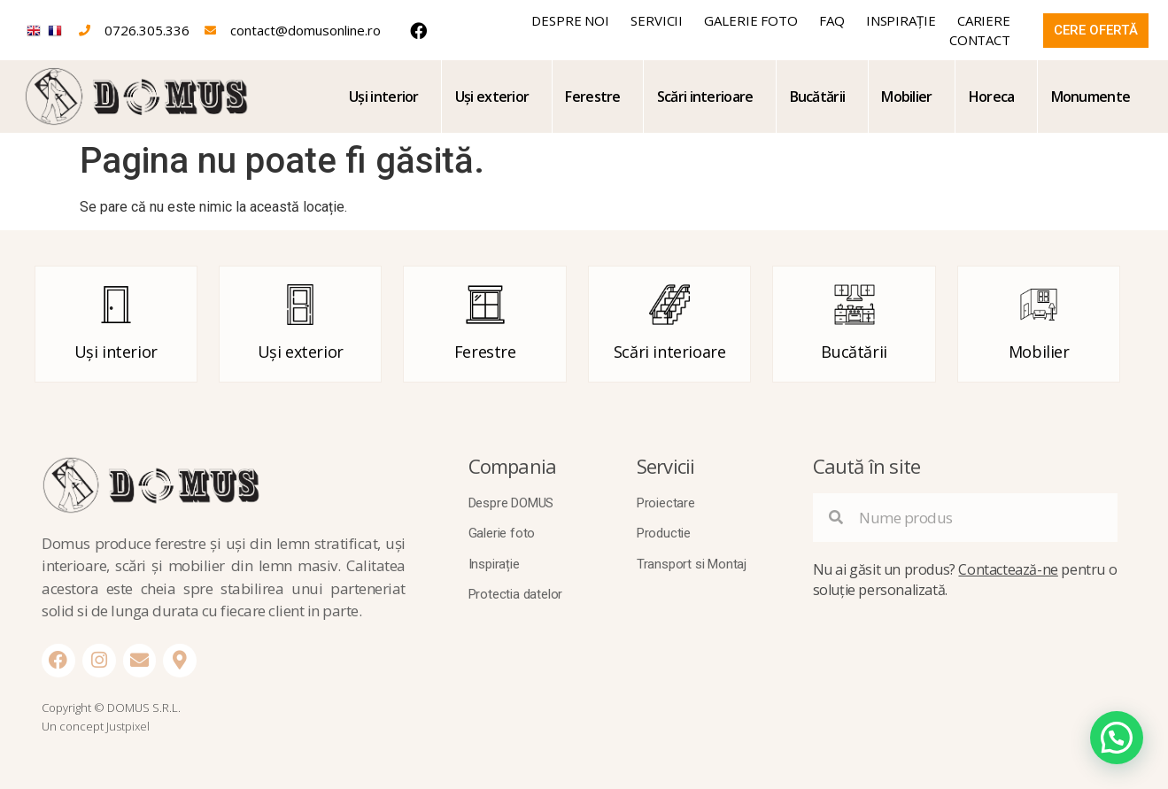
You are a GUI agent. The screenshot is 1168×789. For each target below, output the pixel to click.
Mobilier (906, 96)
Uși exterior (492, 96)
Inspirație (901, 20)
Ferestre (592, 96)
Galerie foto (751, 20)
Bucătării (818, 96)
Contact (979, 40)
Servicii (656, 20)
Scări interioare (705, 96)
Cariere (983, 20)
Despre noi (570, 20)
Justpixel (128, 726)
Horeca (992, 96)
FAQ (832, 20)
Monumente (1091, 96)
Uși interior (384, 96)
